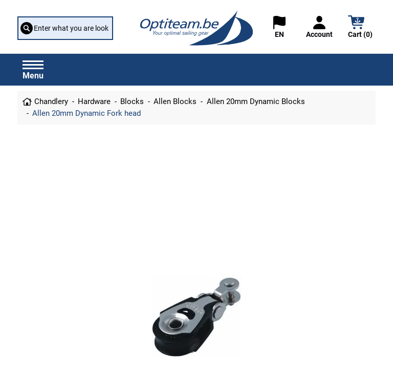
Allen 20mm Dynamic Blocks (256, 101)
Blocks (132, 101)
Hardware (94, 101)
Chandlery (51, 101)
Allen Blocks (175, 101)
